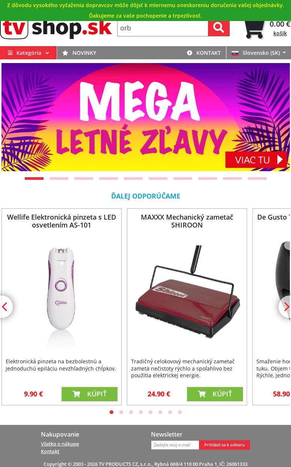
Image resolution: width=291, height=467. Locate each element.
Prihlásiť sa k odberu (224, 444)
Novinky (79, 52)
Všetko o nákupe (60, 443)
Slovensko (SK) (256, 52)
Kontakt (204, 52)
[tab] (265, 28)
